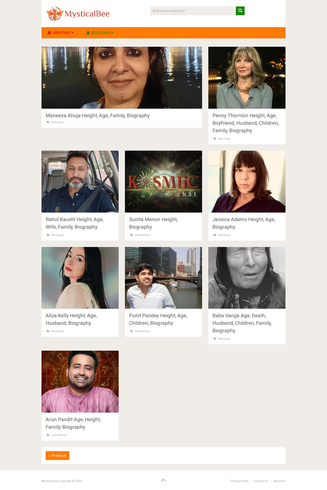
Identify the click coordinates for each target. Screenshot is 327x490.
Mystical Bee (50, 481)
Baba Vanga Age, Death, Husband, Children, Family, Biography (242, 323)
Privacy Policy (240, 481)
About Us (279, 481)
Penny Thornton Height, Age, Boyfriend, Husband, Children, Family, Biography (246, 123)
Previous (57, 455)
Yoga (133, 32)
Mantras (59, 32)
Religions (98, 32)
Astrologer (57, 122)
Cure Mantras (142, 235)
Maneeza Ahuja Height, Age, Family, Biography (98, 115)
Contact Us (261, 481)
